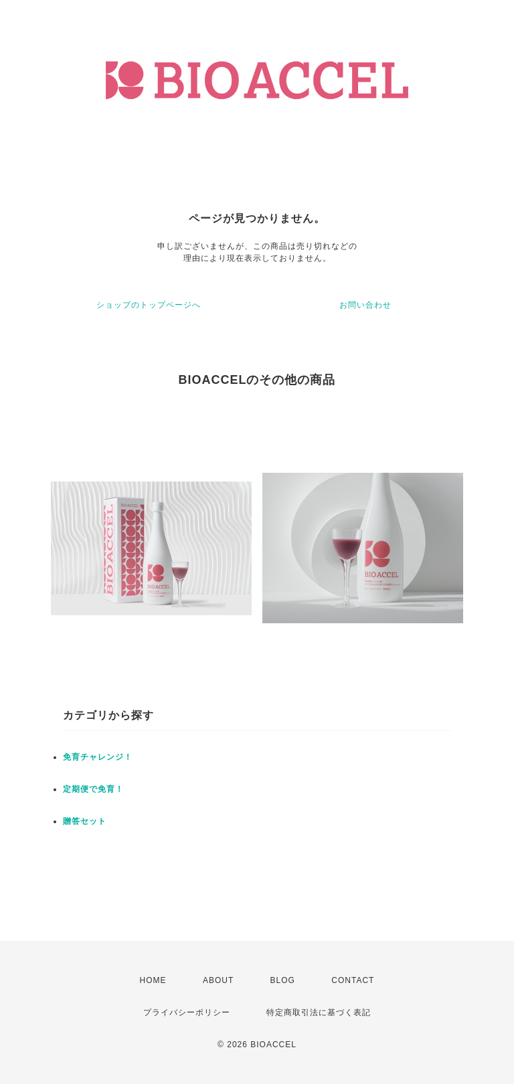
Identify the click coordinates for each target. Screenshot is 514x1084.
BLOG (282, 980)
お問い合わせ (365, 305)
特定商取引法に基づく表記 (318, 1012)
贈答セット (84, 821)
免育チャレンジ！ (98, 757)
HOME (153, 980)
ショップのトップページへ (148, 305)
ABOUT (218, 980)
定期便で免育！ (93, 789)
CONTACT (352, 980)
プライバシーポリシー (186, 1012)
